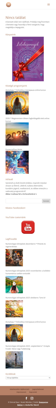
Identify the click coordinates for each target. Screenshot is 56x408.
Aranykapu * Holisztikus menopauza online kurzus (26, 322)
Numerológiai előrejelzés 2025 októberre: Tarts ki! (25, 297)
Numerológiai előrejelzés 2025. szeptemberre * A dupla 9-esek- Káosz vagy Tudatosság (28, 347)
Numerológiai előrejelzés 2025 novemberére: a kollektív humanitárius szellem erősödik (28, 272)
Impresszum (21, 392)
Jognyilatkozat (38, 389)
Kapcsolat (33, 392)
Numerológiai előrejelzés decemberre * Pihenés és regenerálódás (26, 245)
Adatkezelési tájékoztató (19, 389)
